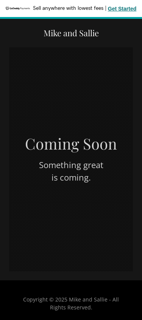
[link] (71, 34)
